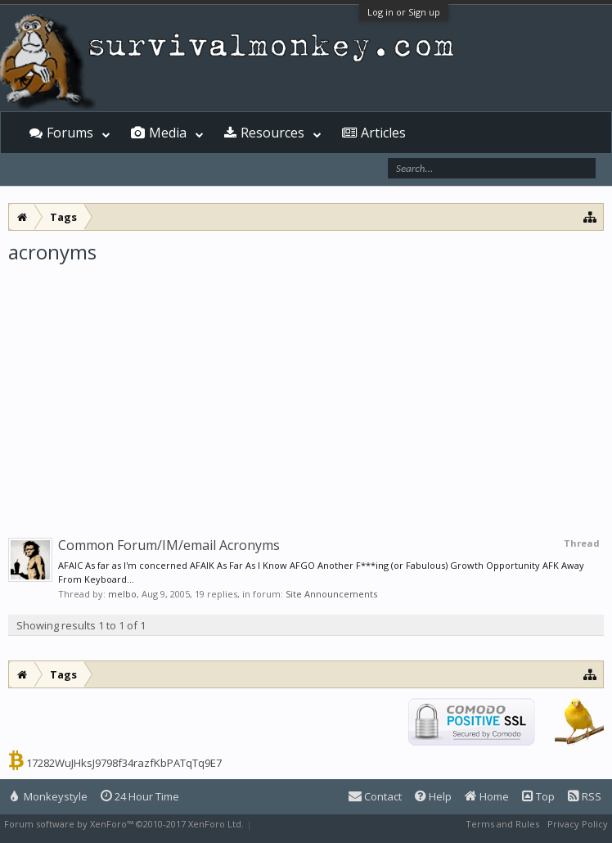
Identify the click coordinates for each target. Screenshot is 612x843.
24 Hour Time (140, 796)
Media (168, 133)
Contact (375, 796)
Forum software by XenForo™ (124, 824)
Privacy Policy (577, 824)
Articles (383, 133)
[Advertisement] (306, 388)
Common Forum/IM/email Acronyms (169, 545)
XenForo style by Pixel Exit (311, 824)
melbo (122, 594)
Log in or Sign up (403, 12)
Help (433, 796)
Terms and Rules (502, 824)
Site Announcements (331, 594)
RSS (584, 796)
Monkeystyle (49, 796)
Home (487, 796)
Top (538, 796)
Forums (70, 133)
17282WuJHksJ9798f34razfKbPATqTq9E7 (124, 762)
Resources (272, 133)
